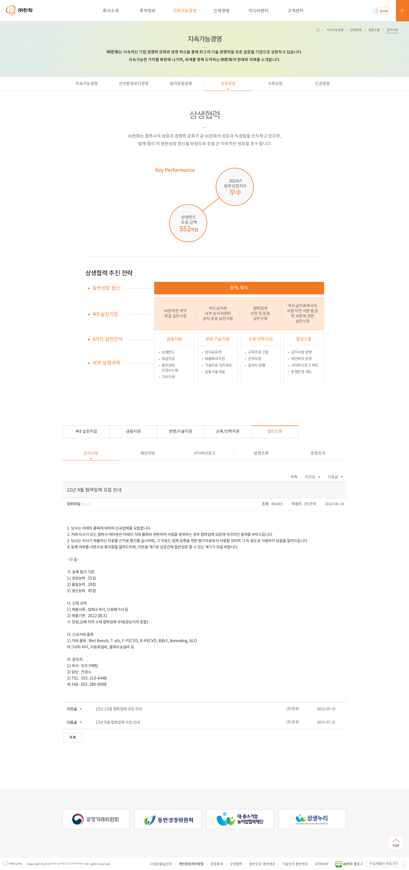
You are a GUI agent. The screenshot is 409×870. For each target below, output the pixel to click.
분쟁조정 (261, 453)
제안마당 (147, 453)
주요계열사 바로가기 (383, 864)
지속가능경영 (185, 11)
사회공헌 (275, 84)
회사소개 (111, 11)
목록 (294, 477)
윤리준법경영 (181, 84)
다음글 (333, 477)
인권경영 (322, 84)
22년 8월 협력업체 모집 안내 (117, 722)
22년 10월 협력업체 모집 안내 (118, 709)
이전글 (310, 477)
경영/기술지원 (180, 431)
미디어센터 (258, 11)
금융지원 (133, 431)
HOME (318, 30)
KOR (384, 11)
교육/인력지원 (227, 431)
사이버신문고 (204, 453)
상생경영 (356, 30)
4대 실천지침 (86, 431)
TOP (396, 846)
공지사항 (392, 30)
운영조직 (318, 453)
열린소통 (374, 30)
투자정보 (148, 11)
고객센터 (295, 11)
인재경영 (221, 11)
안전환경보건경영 (134, 84)
